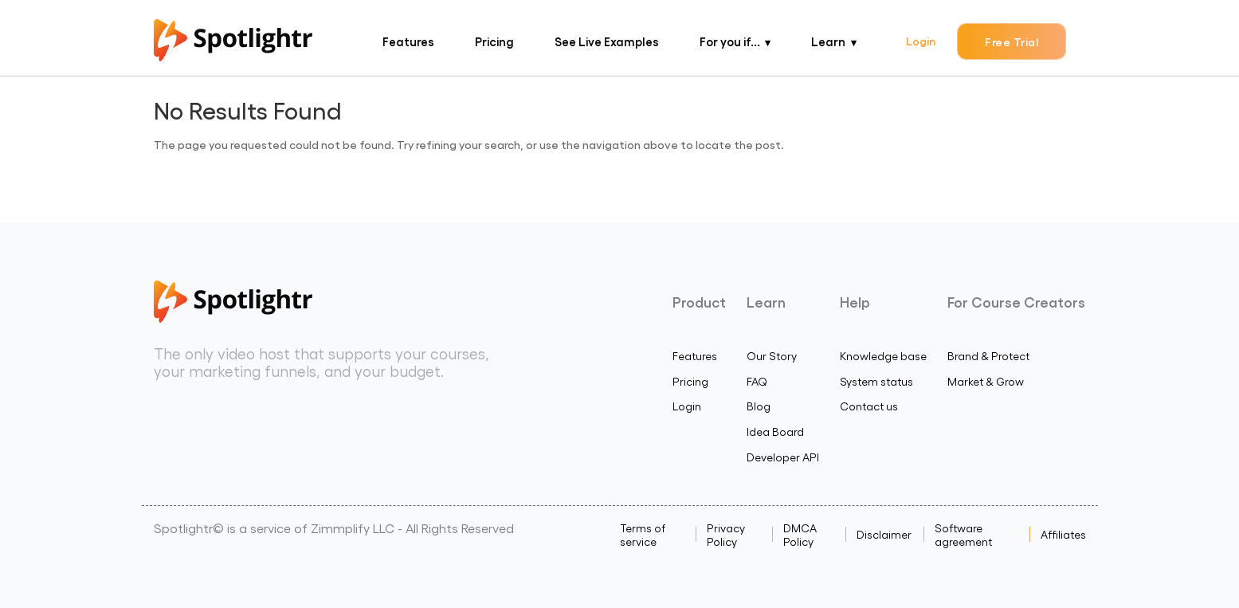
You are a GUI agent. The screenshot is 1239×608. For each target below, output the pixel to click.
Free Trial (1011, 41)
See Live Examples (607, 41)
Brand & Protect (988, 356)
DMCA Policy (800, 534)
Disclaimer (884, 534)
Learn (828, 41)
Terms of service (642, 534)
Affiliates (1063, 534)
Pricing (494, 41)
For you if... (730, 41)
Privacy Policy (726, 534)
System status (876, 381)
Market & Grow (985, 381)
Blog (758, 406)
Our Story (772, 356)
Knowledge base (883, 356)
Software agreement (963, 534)
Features (408, 41)
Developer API (783, 457)
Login (920, 40)
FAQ (757, 381)
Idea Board (775, 431)
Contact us (869, 406)
